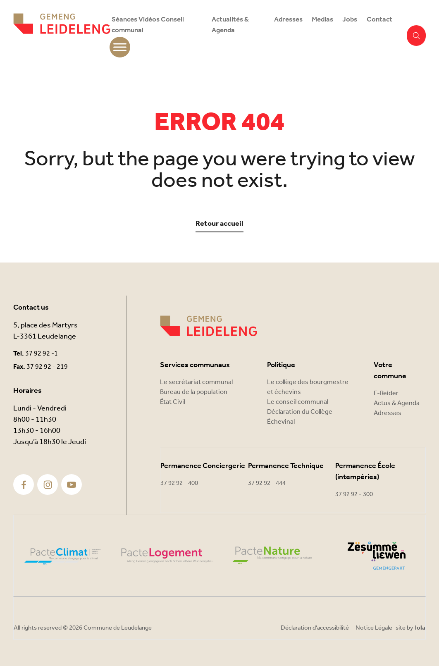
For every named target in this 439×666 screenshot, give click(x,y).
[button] (416, 35)
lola (420, 628)
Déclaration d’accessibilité (315, 628)
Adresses (288, 19)
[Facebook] (23, 484)
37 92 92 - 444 (267, 483)
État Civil (172, 402)
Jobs (349, 19)
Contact (379, 19)
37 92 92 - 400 (179, 483)
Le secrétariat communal (196, 382)
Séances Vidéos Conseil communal (148, 25)
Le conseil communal (297, 402)
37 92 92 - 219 (47, 366)
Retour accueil (219, 223)
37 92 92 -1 (41, 353)
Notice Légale (373, 628)
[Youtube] (71, 485)
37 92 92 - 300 (354, 494)
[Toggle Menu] (119, 47)
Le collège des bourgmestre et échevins (307, 387)
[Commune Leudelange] (208, 326)
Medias (322, 19)
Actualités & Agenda (230, 25)
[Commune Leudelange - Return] (61, 35)
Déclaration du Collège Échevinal (299, 417)
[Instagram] (47, 484)
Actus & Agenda (397, 403)
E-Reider (386, 393)
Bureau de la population (193, 392)
